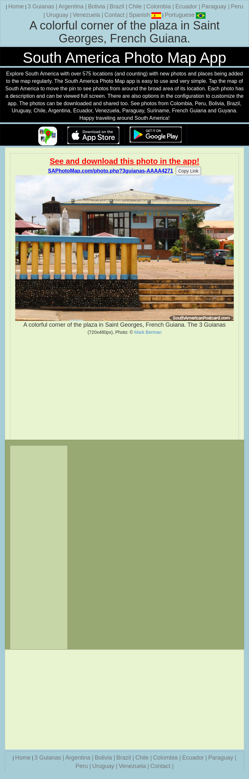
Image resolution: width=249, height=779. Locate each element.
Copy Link (188, 171)
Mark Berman (147, 332)
